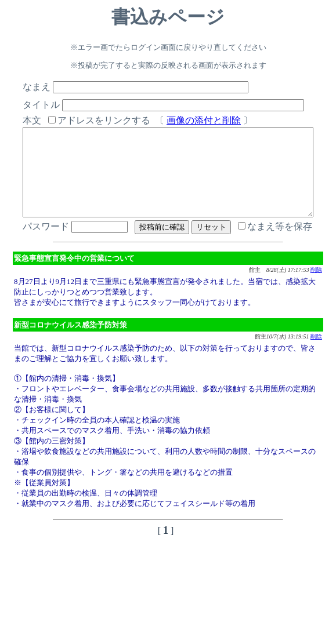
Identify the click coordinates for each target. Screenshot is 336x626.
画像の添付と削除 (188, 120)
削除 (316, 287)
